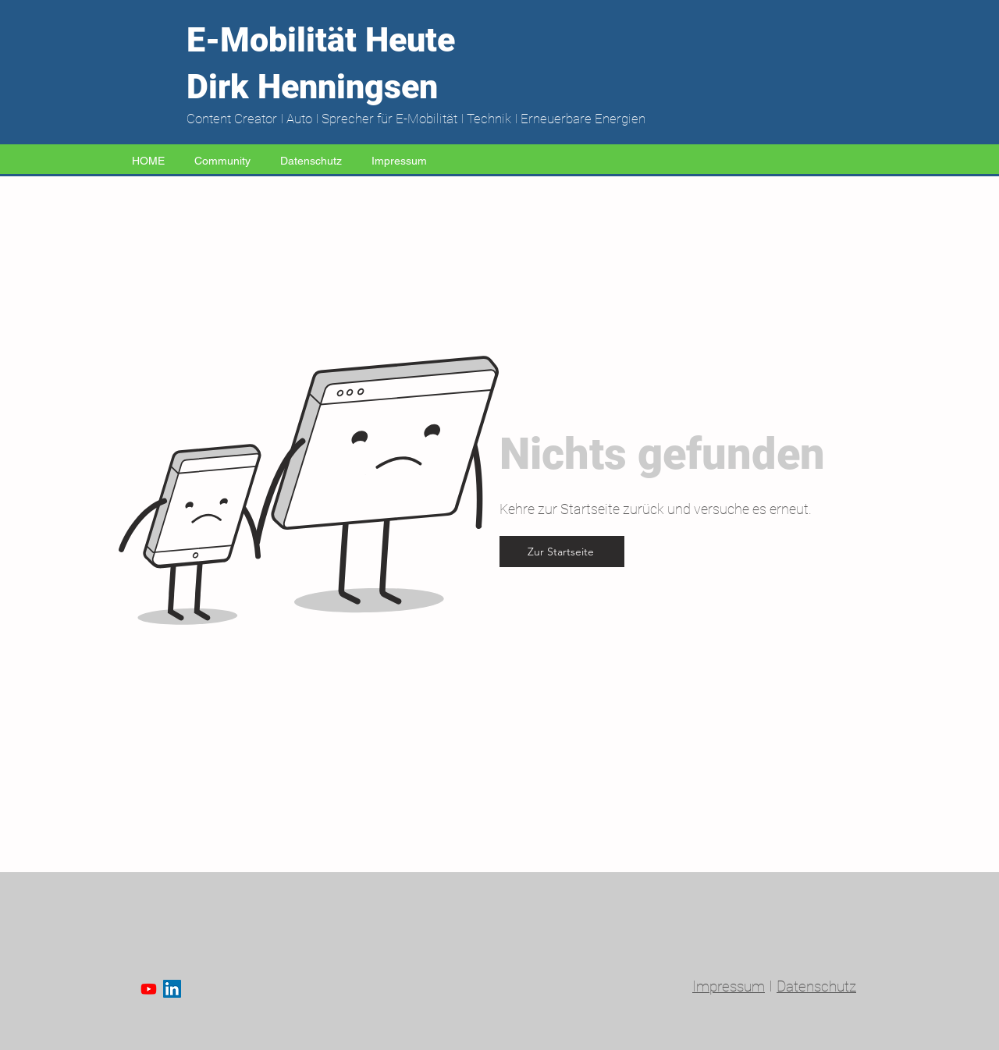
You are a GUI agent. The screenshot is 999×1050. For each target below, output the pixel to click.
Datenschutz (816, 986)
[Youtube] (149, 989)
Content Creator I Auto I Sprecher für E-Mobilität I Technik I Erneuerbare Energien (416, 118)
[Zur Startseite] (562, 551)
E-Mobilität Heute (321, 39)
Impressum (728, 986)
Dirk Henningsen (312, 86)
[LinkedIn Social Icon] (172, 989)
